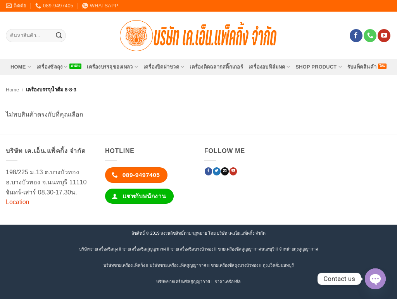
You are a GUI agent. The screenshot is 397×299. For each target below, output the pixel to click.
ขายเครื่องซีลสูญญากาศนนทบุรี (246, 249)
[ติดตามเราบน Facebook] (356, 35)
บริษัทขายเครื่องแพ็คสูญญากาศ (178, 265)
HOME (20, 66)
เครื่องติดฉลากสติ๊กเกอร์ (216, 67)
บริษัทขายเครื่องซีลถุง (98, 249)
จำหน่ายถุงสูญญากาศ (298, 249)
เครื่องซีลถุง (52, 66)
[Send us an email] (224, 171)
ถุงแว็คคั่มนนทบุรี (278, 265)
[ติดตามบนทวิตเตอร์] (216, 171)
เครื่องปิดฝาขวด (164, 66)
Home (12, 90)
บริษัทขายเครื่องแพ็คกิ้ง (124, 265)
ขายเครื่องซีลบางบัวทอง (192, 249)
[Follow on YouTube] (384, 35)
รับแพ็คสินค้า (361, 67)
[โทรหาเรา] (370, 35)
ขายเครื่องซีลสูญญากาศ (144, 249)
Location (17, 202)
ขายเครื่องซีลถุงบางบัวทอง (234, 265)
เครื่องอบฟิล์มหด (269, 66)
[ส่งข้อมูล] (59, 35)
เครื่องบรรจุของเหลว (112, 66)
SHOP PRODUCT (318, 66)
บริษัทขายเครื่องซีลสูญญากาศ (183, 281)
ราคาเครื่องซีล (228, 281)
